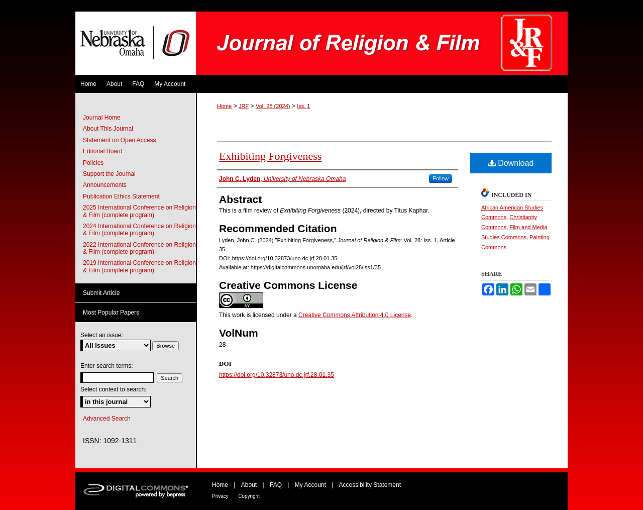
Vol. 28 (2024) (273, 106)
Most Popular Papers (111, 312)
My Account (310, 484)
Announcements (105, 184)
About (249, 484)
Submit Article (101, 292)
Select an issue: (101, 335)
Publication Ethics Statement (121, 196)
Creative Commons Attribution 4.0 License (354, 315)
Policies (93, 162)
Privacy (220, 496)
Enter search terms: (106, 365)
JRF (244, 106)
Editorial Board (103, 151)
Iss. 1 (303, 106)
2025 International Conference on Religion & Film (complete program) (139, 211)
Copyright (249, 496)
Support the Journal (109, 173)
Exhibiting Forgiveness (270, 156)
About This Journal (108, 128)
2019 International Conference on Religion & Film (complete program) (139, 266)
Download (511, 163)
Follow (441, 178)
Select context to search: (113, 389)
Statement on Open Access (119, 140)
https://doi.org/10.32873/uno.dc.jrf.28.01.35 (276, 374)
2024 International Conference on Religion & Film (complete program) (139, 230)
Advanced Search (107, 418)
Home (224, 106)
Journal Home (102, 117)
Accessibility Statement (370, 484)
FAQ (276, 484)
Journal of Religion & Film (382, 43)
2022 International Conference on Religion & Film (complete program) (139, 248)
